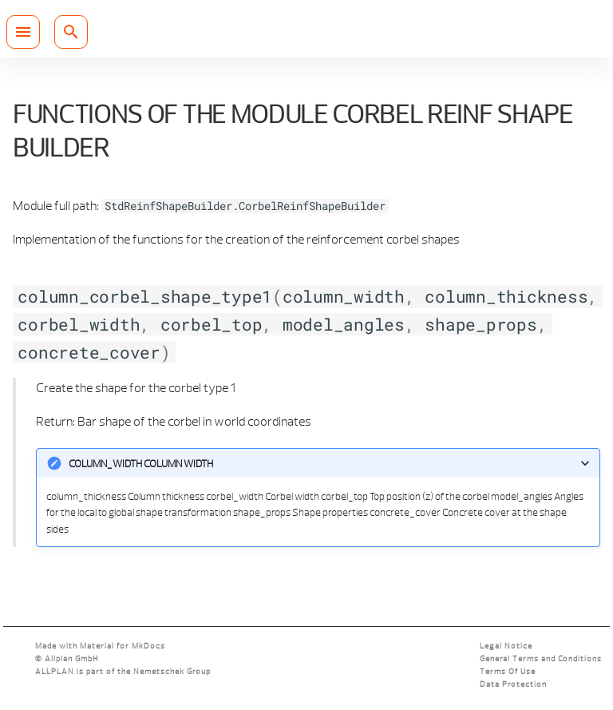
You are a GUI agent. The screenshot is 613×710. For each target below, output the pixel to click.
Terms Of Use (508, 671)
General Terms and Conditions (541, 658)
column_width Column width (141, 463)
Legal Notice (506, 646)
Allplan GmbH (71, 658)
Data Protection (513, 684)
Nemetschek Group (172, 671)
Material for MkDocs (122, 646)
